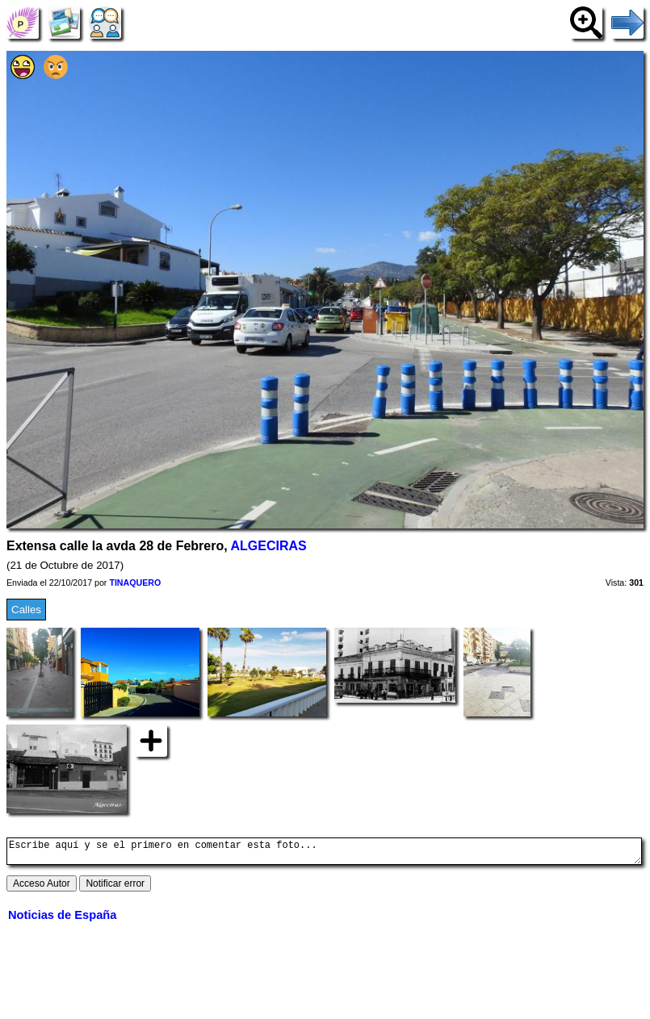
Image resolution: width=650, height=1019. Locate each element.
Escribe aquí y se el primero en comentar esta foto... (324, 853)
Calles (26, 609)
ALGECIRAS (269, 546)
